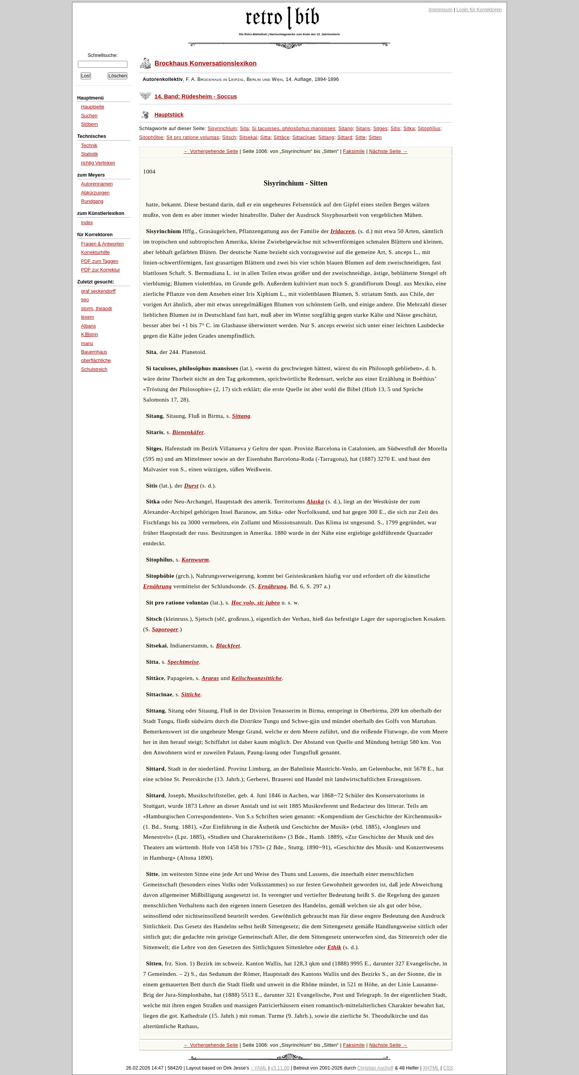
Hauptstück (169, 115)
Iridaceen (342, 231)
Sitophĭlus (429, 128)
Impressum (441, 9)
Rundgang (92, 201)
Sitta (265, 137)
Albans (88, 326)
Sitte (360, 137)
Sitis (395, 128)
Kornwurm (195, 559)
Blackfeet (228, 645)
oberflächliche (96, 360)
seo (85, 299)
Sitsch (229, 137)
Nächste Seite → (388, 151)
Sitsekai (248, 137)
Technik (89, 145)
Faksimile (354, 151)
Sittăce (281, 137)
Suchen (89, 115)
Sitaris (363, 128)
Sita (244, 128)
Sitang (345, 128)
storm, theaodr (96, 308)
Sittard (344, 137)
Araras (210, 678)
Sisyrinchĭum (222, 128)
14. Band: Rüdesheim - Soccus (196, 96)
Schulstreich (94, 369)
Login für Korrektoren (479, 9)
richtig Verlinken (98, 163)
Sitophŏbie (151, 137)
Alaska (315, 501)
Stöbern (89, 124)
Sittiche (191, 694)
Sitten (375, 137)
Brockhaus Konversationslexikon (206, 63)
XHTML (431, 1068)
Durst (191, 486)
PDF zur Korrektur (100, 270)
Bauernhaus (94, 352)
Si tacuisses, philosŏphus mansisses (293, 128)
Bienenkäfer (188, 432)
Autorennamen (97, 184)
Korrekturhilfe (95, 252)
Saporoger (165, 629)
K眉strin (89, 334)
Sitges (380, 128)
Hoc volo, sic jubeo (255, 602)
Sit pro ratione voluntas (192, 137)
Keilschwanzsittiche (257, 678)
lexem (87, 317)
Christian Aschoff (375, 1068)
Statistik (89, 154)
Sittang (326, 137)
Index (87, 222)
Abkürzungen (95, 193)
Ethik (334, 947)
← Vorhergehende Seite (211, 151)
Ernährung (157, 586)
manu (87, 343)
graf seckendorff (98, 291)
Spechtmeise (183, 662)
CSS (448, 1068)
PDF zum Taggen (99, 261)
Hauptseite (92, 107)
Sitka (409, 128)
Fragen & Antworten (102, 244)
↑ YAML (259, 1068)
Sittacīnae (303, 137)
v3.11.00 (280, 1068)
